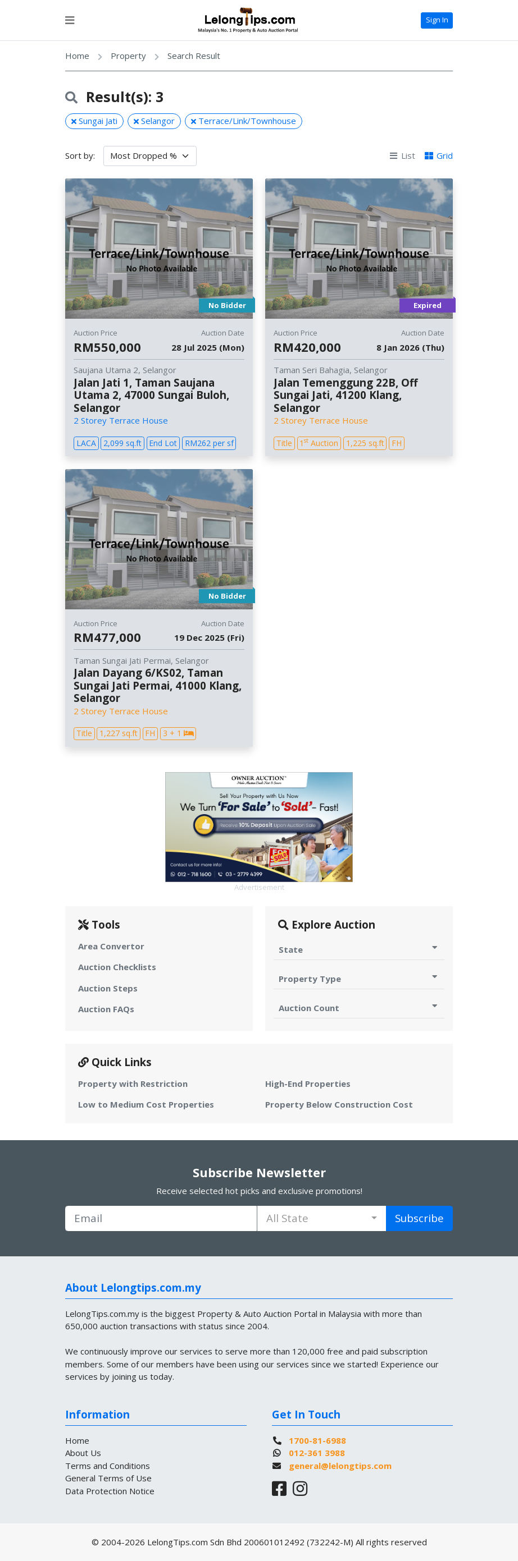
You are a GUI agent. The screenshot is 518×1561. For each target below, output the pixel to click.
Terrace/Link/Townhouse (243, 120)
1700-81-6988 (317, 1440)
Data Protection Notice (110, 1490)
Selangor (154, 120)
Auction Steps (108, 988)
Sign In (437, 20)
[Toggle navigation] (69, 20)
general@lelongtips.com (340, 1465)
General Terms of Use (108, 1478)
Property (128, 55)
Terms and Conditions (107, 1465)
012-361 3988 (317, 1452)
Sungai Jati (94, 120)
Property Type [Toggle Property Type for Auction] (359, 978)
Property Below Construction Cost (339, 1104)
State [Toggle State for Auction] (359, 949)
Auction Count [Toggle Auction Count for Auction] (359, 1007)
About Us (83, 1452)
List (402, 155)
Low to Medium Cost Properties (146, 1104)
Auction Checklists (117, 966)
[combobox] (321, 1218)
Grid (438, 155)
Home (77, 55)
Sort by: (80, 155)
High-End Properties (308, 1083)
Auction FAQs (106, 1008)
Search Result (193, 55)
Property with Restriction (133, 1083)
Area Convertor (111, 946)
